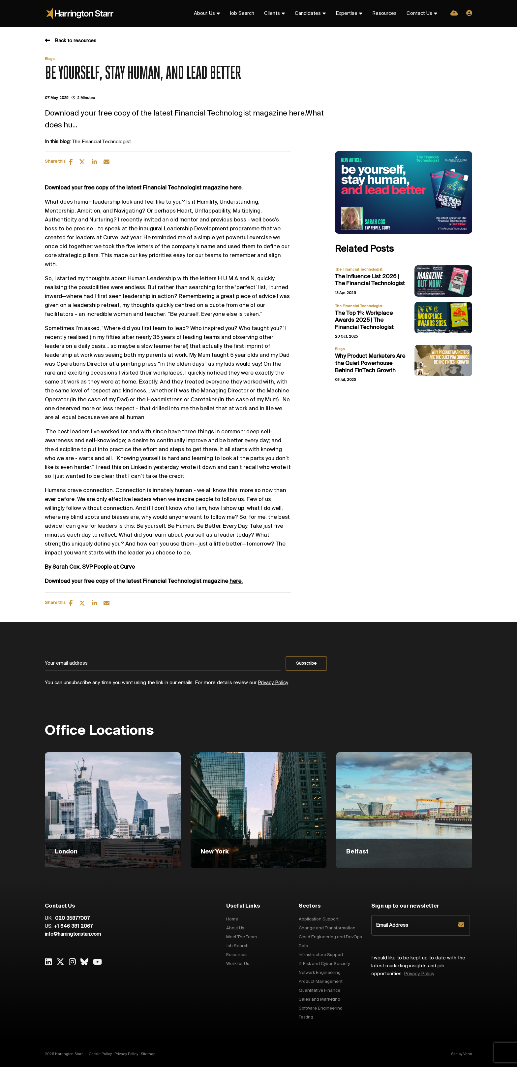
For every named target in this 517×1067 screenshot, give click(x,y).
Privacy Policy (273, 682)
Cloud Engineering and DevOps (330, 937)
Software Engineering (321, 1008)
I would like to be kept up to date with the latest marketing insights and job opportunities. (418, 966)
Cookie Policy (100, 1054)
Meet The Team (241, 937)
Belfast (357, 852)
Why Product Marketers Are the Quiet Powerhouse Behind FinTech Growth (370, 363)
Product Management (321, 981)
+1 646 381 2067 (73, 926)
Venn (467, 1054)
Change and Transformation (327, 928)
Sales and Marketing (319, 999)
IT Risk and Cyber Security (324, 963)
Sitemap (148, 1054)
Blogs (49, 59)
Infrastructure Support (321, 954)
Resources (384, 13)
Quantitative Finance (319, 990)
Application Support (319, 919)
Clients (272, 13)
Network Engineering (320, 972)
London (66, 852)
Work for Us (237, 963)
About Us (204, 13)
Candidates (308, 13)
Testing (306, 1017)
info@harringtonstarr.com (73, 934)
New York (214, 852)
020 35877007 (72, 918)
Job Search (242, 13)
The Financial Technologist (101, 142)
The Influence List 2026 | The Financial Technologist (370, 280)
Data (303, 946)
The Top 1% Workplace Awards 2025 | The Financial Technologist (364, 320)
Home (232, 919)
